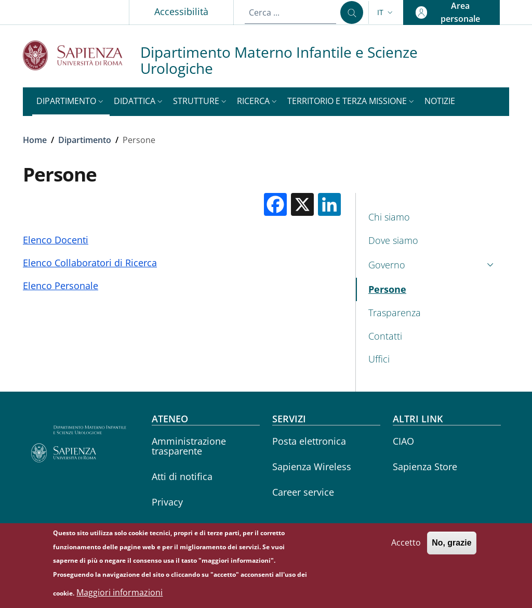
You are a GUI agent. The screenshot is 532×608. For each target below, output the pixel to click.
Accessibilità (181, 11)
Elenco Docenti (55, 240)
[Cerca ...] (351, 12)
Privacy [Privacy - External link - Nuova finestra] (167, 502)
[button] (386, 12)
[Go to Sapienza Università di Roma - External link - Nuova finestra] (81, 55)
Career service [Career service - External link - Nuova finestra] (303, 492)
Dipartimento (84, 140)
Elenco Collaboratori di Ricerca (90, 262)
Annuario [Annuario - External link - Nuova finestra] (172, 527)
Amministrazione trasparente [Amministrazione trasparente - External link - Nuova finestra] (189, 446)
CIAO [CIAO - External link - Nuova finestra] (403, 441)
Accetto (406, 548)
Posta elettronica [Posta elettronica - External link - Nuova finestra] (309, 441)
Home (35, 140)
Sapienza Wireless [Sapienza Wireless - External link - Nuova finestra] (311, 466)
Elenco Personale (60, 285)
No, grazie (451, 548)
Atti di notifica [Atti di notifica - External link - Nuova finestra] (182, 476)
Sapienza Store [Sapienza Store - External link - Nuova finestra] (425, 466)
